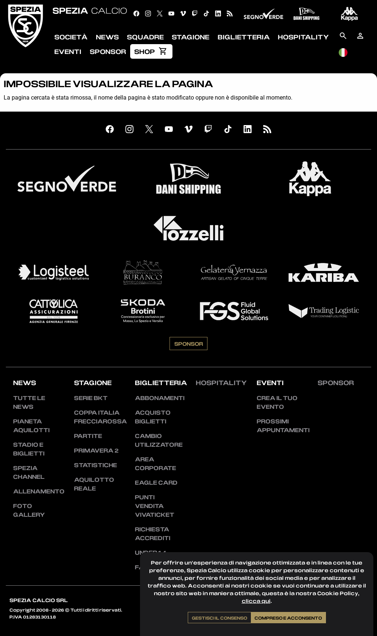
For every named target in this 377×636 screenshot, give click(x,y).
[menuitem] (151, 51)
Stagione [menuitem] (190, 37)
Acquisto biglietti (153, 417)
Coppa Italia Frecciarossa (97, 417)
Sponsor (188, 344)
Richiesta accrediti (152, 533)
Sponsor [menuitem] (108, 51)
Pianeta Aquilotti (31, 425)
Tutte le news (29, 402)
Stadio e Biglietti (28, 449)
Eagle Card (156, 482)
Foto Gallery (29, 510)
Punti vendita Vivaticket (154, 506)
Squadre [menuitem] (145, 37)
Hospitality (221, 382)
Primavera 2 (96, 450)
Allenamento (36, 491)
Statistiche (95, 465)
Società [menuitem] (71, 37)
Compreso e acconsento (288, 617)
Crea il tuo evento (277, 402)
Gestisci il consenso (219, 617)
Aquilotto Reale (94, 484)
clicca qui (256, 601)
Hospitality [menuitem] (303, 37)
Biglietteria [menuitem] (244, 37)
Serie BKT (91, 397)
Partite (88, 435)
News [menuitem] (107, 37)
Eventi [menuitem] (67, 51)
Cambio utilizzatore (158, 440)
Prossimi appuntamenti (280, 425)
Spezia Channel (28, 472)
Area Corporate (155, 463)
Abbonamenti (158, 397)
